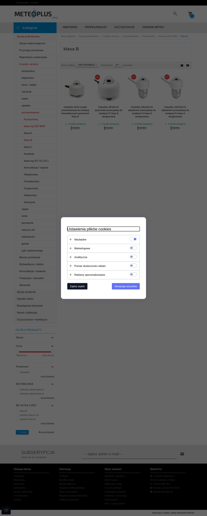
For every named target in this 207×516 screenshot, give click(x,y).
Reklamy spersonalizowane (89, 274)
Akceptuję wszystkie (126, 286)
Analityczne (80, 257)
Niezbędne (80, 239)
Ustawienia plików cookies (89, 229)
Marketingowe (82, 248)
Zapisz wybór (77, 286)
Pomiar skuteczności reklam (90, 266)
